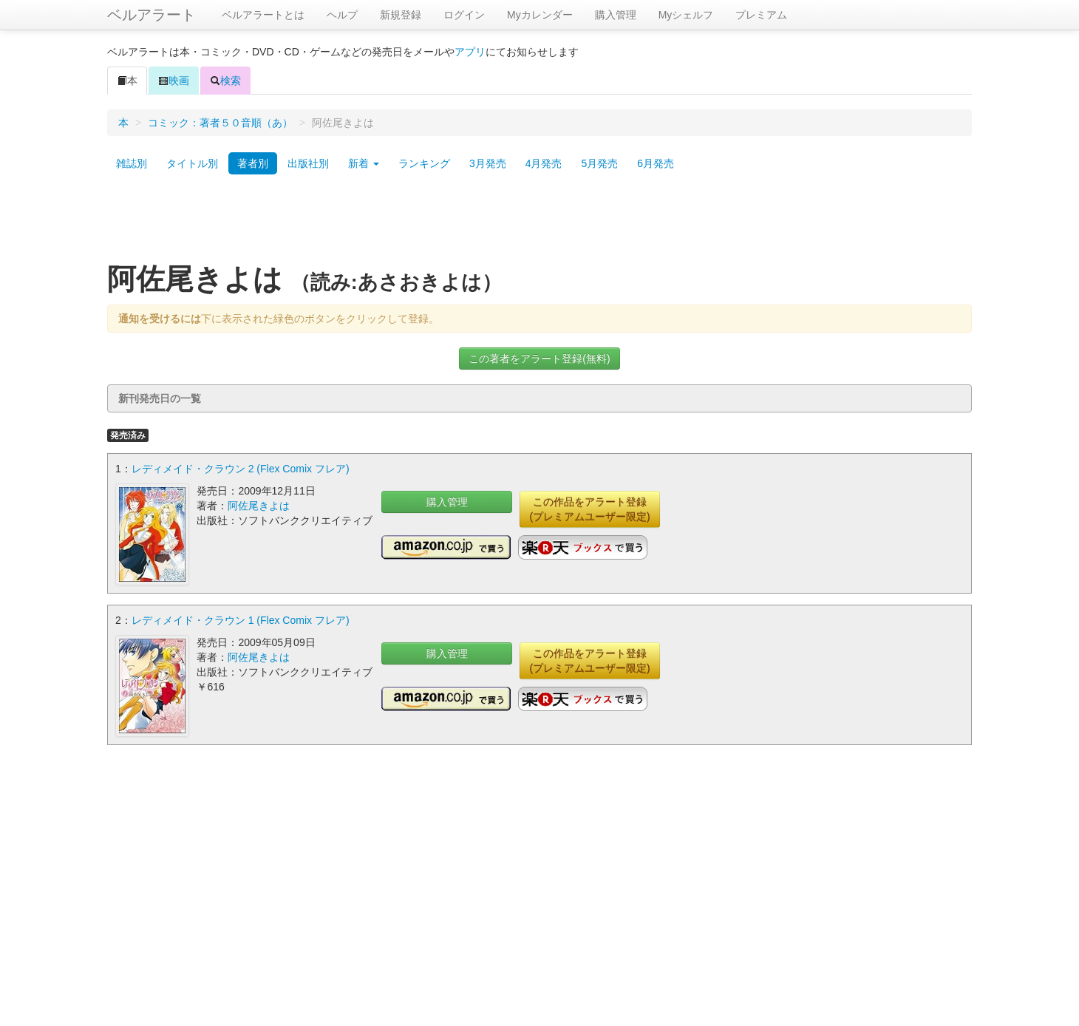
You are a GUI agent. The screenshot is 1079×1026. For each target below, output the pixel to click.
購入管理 (615, 15)
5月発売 (599, 163)
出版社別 (308, 163)
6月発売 (655, 163)
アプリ (470, 52)
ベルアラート (151, 15)
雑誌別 (131, 163)
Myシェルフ (686, 15)
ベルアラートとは (263, 15)
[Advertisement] (539, 224)
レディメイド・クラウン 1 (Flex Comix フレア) (241, 620)
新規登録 (400, 15)
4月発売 (543, 163)
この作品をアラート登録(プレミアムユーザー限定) (589, 509)
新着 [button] (363, 163)
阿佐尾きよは (259, 506)
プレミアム (761, 15)
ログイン (464, 15)
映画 (173, 80)
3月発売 (487, 163)
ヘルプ (342, 15)
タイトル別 (192, 163)
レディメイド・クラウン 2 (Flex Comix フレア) (241, 469)
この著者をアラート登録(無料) (539, 358)
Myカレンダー (540, 15)
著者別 (252, 163)
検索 (225, 80)
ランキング (424, 163)
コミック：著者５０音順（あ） (220, 123)
